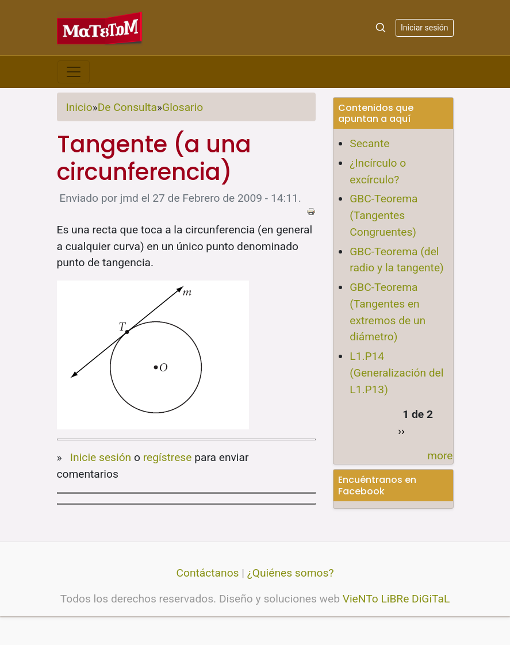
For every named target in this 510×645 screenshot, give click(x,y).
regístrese (167, 457)
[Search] (381, 27)
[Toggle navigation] (73, 71)
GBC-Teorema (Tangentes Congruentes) (383, 215)
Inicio (79, 107)
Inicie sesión (100, 457)
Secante (369, 143)
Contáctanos (208, 572)
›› (401, 430)
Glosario (182, 107)
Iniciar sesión (424, 27)
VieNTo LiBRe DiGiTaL (396, 598)
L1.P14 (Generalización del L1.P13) (396, 373)
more (440, 455)
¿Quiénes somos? (290, 572)
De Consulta (127, 107)
